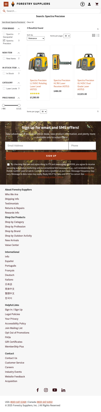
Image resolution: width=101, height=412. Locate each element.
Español (9, 261)
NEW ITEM (7, 53)
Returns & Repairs (14, 208)
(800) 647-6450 (44, 402)
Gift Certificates (13, 341)
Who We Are (11, 194)
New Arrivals (12, 240)
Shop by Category (14, 222)
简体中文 (9, 288)
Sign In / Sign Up (13, 309)
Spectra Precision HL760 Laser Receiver (62, 83)
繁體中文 (9, 293)
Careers (9, 367)
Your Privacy (11, 318)
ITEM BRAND (8, 28)
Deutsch (9, 275)
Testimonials (12, 203)
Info (7, 256)
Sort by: (30, 35)
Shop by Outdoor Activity (18, 235)
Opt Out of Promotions (17, 332)
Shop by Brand (12, 231)
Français (9, 270)
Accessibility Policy (15, 323)
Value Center (12, 245)
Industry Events (13, 371)
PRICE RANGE (8, 98)
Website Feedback (15, 376)
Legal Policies (12, 314)
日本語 (8, 284)
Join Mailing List (13, 328)
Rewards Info (12, 212)
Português (10, 265)
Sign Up (51, 156)
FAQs (8, 337)
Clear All (30, 22)
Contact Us (11, 358)
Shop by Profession (15, 226)
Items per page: (56, 36)
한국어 (8, 298)
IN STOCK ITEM (9, 68)
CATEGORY (7, 83)
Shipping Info (12, 199)
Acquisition (11, 381)
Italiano (9, 279)
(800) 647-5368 (18, 402)
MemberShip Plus (14, 346)
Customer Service (14, 362)
